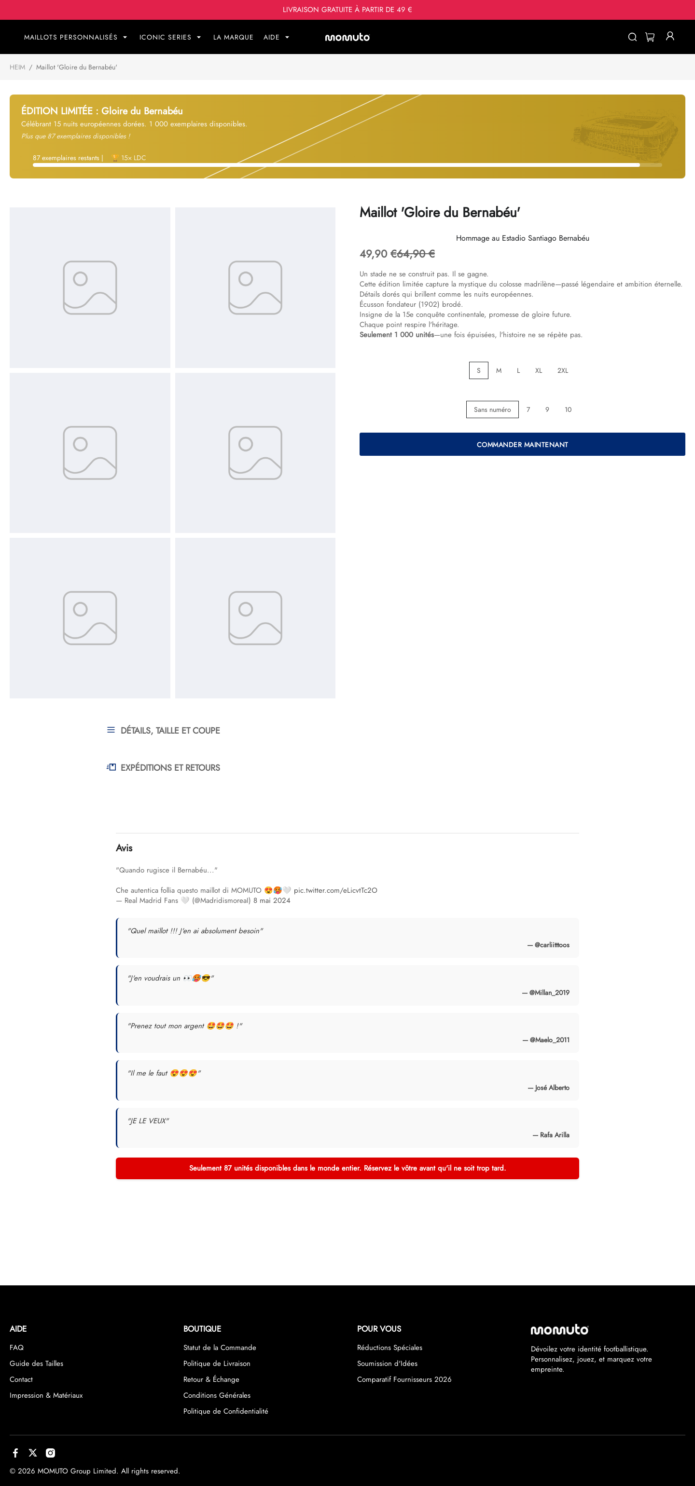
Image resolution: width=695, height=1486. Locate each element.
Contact (21, 1379)
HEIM (17, 67)
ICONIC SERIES (165, 37)
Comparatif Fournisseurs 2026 (404, 1379)
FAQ (17, 1347)
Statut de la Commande (219, 1347)
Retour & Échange (211, 1379)
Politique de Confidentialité (225, 1411)
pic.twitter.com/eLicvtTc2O (335, 890)
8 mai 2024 (272, 900)
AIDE (272, 37)
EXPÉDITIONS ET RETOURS (163, 768)
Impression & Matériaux (46, 1395)
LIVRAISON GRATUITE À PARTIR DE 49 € (347, 10)
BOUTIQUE (202, 1329)
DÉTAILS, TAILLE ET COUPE (163, 730)
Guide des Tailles (36, 1363)
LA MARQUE (233, 37)
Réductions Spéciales (389, 1347)
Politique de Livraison (216, 1363)
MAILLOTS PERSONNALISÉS (71, 37)
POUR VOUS (379, 1329)
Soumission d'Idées (387, 1363)
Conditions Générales (216, 1395)
